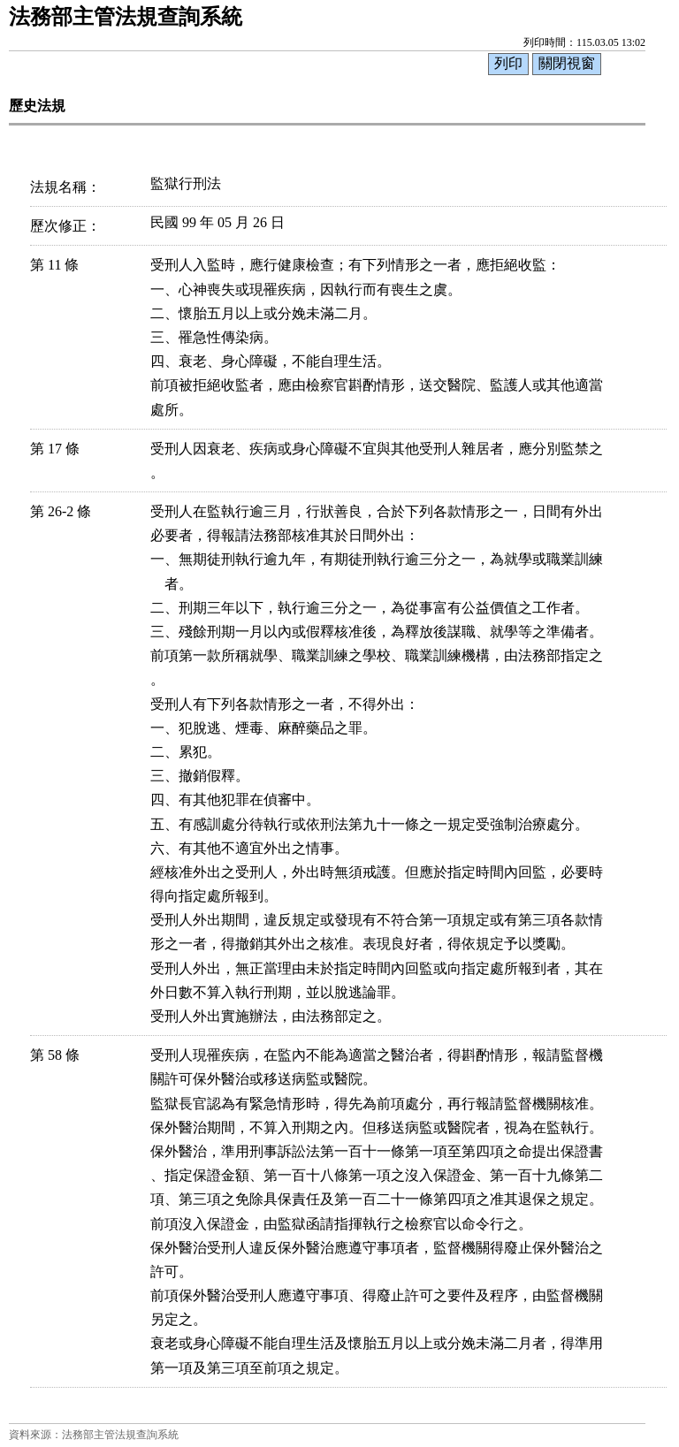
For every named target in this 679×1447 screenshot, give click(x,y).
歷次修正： (65, 225)
